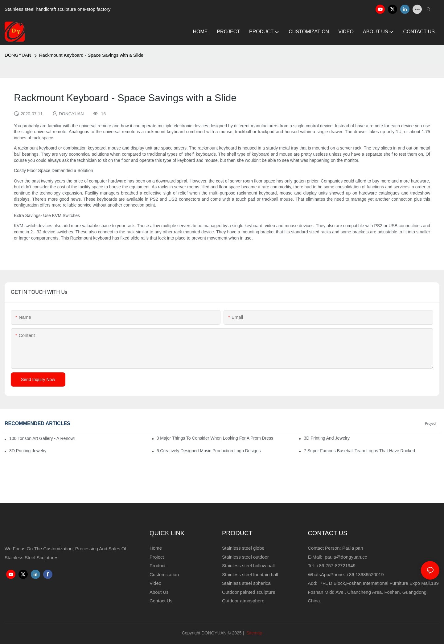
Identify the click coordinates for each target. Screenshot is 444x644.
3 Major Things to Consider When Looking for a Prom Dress (215, 438)
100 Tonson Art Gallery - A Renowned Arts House (42, 438)
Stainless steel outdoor (246, 557)
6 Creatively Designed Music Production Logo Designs (209, 450)
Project (430, 423)
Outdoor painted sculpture (248, 592)
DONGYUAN (18, 55)
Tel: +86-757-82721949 (332, 565)
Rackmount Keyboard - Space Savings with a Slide (91, 55)
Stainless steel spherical (247, 583)
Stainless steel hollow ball (248, 565)
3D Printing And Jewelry (327, 438)
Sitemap (253, 632)
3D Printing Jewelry (28, 450)
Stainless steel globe (243, 548)
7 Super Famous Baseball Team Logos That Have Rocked (359, 450)
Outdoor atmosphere (243, 600)
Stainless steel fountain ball (250, 574)
